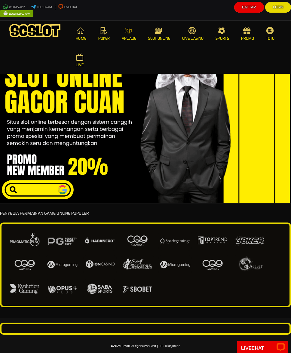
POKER (104, 34)
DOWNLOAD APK (16, 14)
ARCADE (129, 34)
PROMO (247, 34)
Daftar (249, 7)
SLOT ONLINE (159, 34)
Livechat (262, 347)
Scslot (126, 346)
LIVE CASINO (193, 34)
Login (278, 7)
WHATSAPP (14, 7)
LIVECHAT (68, 7)
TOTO (270, 34)
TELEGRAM (41, 7)
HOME (81, 34)
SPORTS (222, 34)
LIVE (80, 60)
